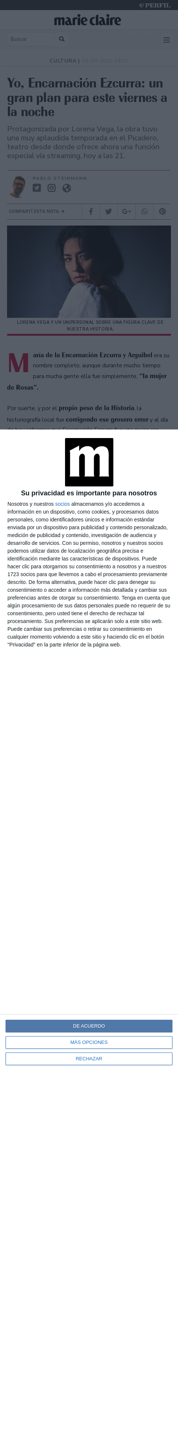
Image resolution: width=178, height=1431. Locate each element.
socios (62, 504)
